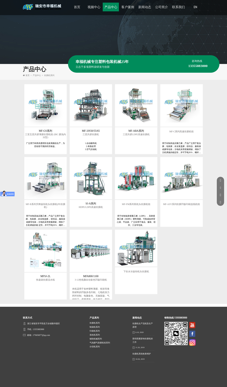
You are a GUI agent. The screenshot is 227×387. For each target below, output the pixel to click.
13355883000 (38, 329)
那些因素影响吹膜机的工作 (142, 340)
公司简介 (161, 7)
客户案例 (127, 7)
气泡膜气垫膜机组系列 (100, 343)
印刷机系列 (95, 331)
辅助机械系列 (96, 339)
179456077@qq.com (41, 335)
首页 (77, 7)
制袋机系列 (95, 327)
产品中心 (110, 7)
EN (195, 7)
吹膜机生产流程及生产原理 (142, 325)
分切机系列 (95, 347)
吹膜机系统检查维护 (141, 354)
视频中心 (94, 7)
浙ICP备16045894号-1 (142, 383)
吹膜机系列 (49, 75)
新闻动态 (144, 7)
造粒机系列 (95, 335)
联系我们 (178, 7)
